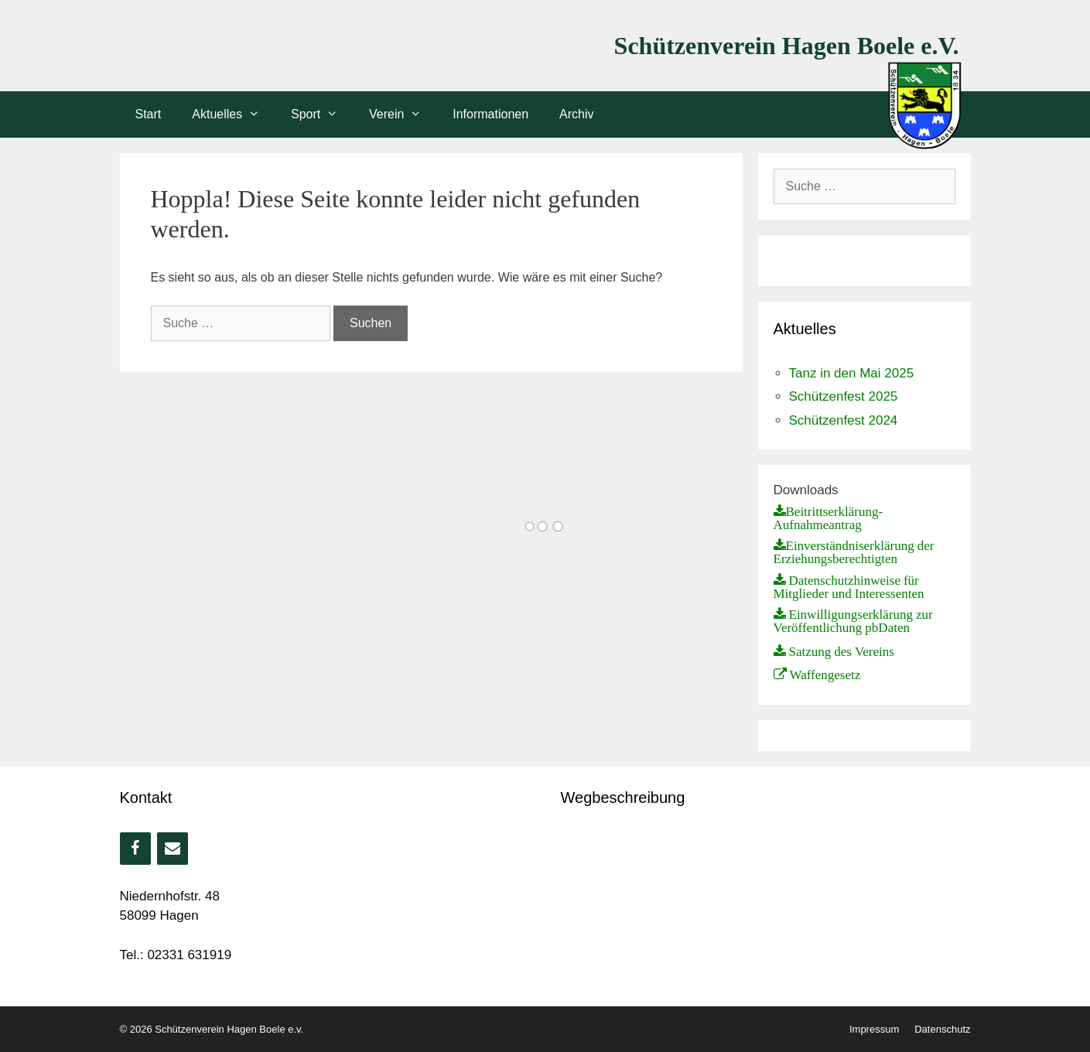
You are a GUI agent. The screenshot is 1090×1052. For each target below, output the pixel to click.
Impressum (874, 1029)
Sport (322, 114)
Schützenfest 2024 (843, 420)
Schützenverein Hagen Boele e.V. (786, 46)
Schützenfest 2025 (843, 396)
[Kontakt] (172, 848)
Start (148, 114)
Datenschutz (942, 1029)
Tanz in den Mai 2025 (851, 373)
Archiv (576, 114)
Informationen (490, 114)
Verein (403, 114)
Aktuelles (233, 114)
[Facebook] (135, 848)
